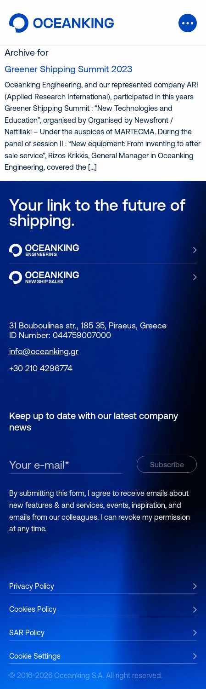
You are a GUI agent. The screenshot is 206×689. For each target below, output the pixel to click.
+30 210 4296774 (40, 368)
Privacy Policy (31, 586)
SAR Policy (27, 632)
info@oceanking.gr (43, 351)
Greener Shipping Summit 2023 (68, 68)
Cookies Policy (32, 609)
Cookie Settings (35, 656)
